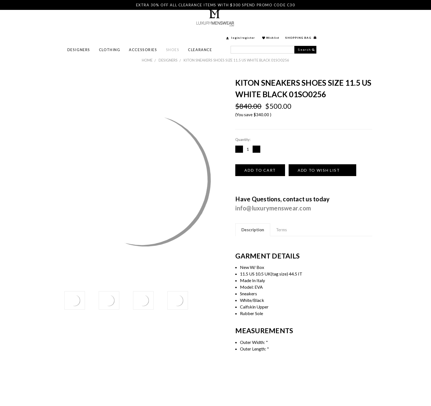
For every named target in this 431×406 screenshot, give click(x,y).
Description (252, 229)
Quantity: (242, 139)
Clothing (172, 33)
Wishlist (335, 21)
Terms (281, 229)
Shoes (235, 33)
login (298, 21)
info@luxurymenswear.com (273, 208)
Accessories (206, 33)
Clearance (263, 33)
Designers (141, 33)
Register (311, 21)
